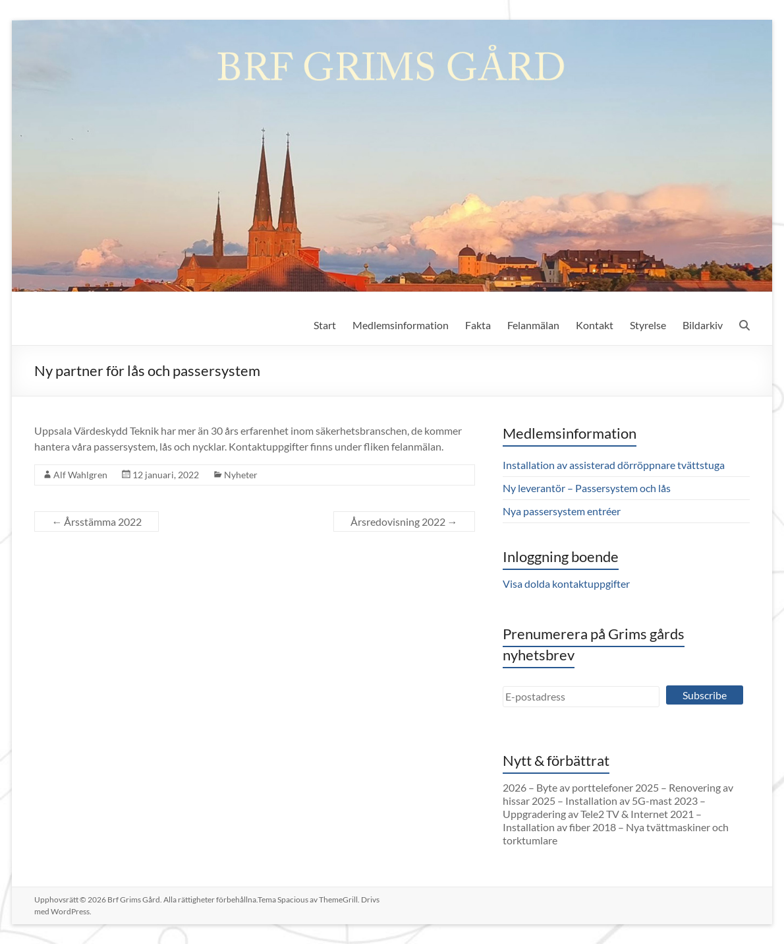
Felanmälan (533, 325)
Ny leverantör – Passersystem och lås (587, 488)
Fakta (478, 325)
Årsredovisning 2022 (404, 521)
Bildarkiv (703, 325)
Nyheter (241, 474)
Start (325, 325)
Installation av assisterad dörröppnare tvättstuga (614, 464)
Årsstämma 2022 (96, 521)
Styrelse (648, 325)
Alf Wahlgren (80, 474)
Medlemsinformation (400, 325)
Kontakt (594, 325)
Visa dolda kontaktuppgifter (566, 583)
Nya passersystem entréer (562, 511)
